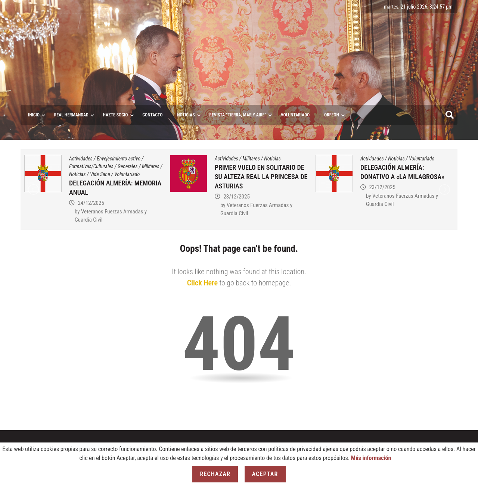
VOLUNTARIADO (295, 115)
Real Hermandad (71, 115)
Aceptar (265, 474)
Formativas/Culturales (91, 166)
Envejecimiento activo (118, 159)
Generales (127, 166)
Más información (371, 458)
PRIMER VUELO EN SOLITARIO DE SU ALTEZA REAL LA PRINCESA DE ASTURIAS (261, 176)
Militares (150, 166)
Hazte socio (115, 115)
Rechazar (215, 474)
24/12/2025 (91, 203)
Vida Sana (100, 174)
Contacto (152, 115)
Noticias (186, 115)
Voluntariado (127, 174)
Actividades (81, 159)
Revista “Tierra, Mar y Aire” (237, 115)
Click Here (202, 282)
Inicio (34, 115)
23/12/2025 (236, 196)
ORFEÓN (331, 115)
